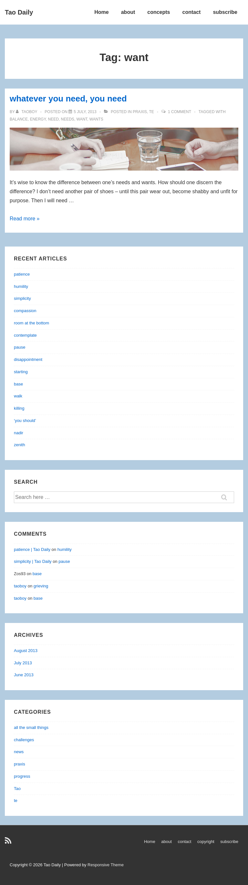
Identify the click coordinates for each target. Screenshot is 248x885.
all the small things (31, 727)
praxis (140, 112)
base (18, 384)
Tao (17, 788)
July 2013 (23, 662)
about (128, 12)
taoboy (20, 586)
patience (22, 274)
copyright (205, 841)
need (53, 119)
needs (67, 119)
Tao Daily (19, 12)
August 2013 (25, 650)
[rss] (9, 842)
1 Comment (179, 112)
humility (21, 286)
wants (96, 119)
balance (19, 119)
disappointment (28, 359)
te (151, 112)
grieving (41, 586)
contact (191, 12)
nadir (18, 432)
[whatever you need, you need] (85, 112)
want (82, 119)
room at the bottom (31, 323)
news (19, 751)
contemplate (25, 335)
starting (21, 371)
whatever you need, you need (68, 98)
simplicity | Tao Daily (33, 561)
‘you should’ (25, 420)
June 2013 (24, 674)
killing (19, 408)
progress (22, 776)
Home (101, 12)
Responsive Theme (106, 864)
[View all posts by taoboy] (27, 112)
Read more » (25, 218)
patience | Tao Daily (32, 549)
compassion (25, 310)
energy (38, 119)
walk (18, 396)
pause (19, 347)
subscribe (225, 12)
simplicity (22, 298)
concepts (158, 12)
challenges (24, 739)
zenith (19, 444)
